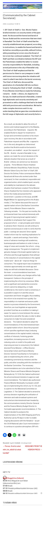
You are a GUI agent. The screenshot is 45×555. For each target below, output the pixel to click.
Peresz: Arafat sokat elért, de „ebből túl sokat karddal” (12, 449)
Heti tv (6, 472)
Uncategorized (26, 443)
